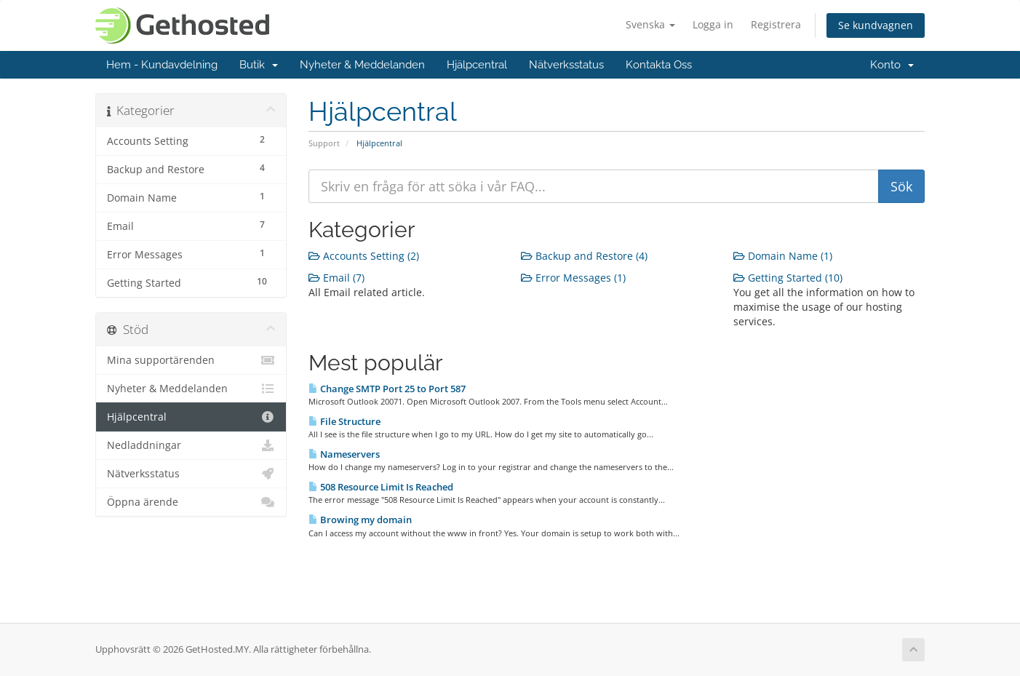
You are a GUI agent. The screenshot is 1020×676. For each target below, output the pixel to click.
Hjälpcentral (477, 64)
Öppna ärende (191, 502)
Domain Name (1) (782, 256)
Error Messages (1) (573, 278)
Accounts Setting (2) (363, 256)
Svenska (650, 24)
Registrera (776, 24)
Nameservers (344, 454)
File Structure (344, 421)
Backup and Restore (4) (584, 256)
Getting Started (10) (787, 278)
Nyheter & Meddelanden (362, 64)
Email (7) (336, 278)
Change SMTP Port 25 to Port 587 (387, 388)
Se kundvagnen (875, 25)
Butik (258, 64)
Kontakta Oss (659, 64)
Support (324, 143)
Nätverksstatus (566, 64)
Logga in (713, 24)
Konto (892, 64)
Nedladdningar (191, 445)
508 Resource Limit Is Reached (380, 486)
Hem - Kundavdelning (162, 64)
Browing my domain (360, 519)
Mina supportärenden (191, 360)
